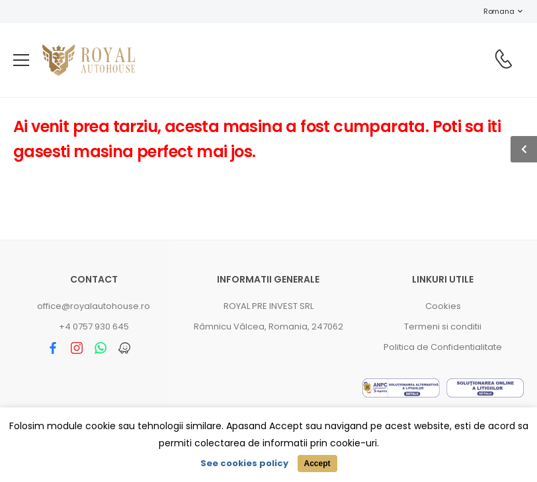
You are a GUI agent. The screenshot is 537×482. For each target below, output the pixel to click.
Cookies (443, 306)
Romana (492, 11)
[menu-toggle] (21, 60)
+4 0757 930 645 (94, 326)
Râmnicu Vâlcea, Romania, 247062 (268, 326)
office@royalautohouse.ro (93, 306)
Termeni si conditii (442, 326)
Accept (317, 463)
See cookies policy (244, 463)
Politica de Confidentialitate (443, 347)
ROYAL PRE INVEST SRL (268, 306)
